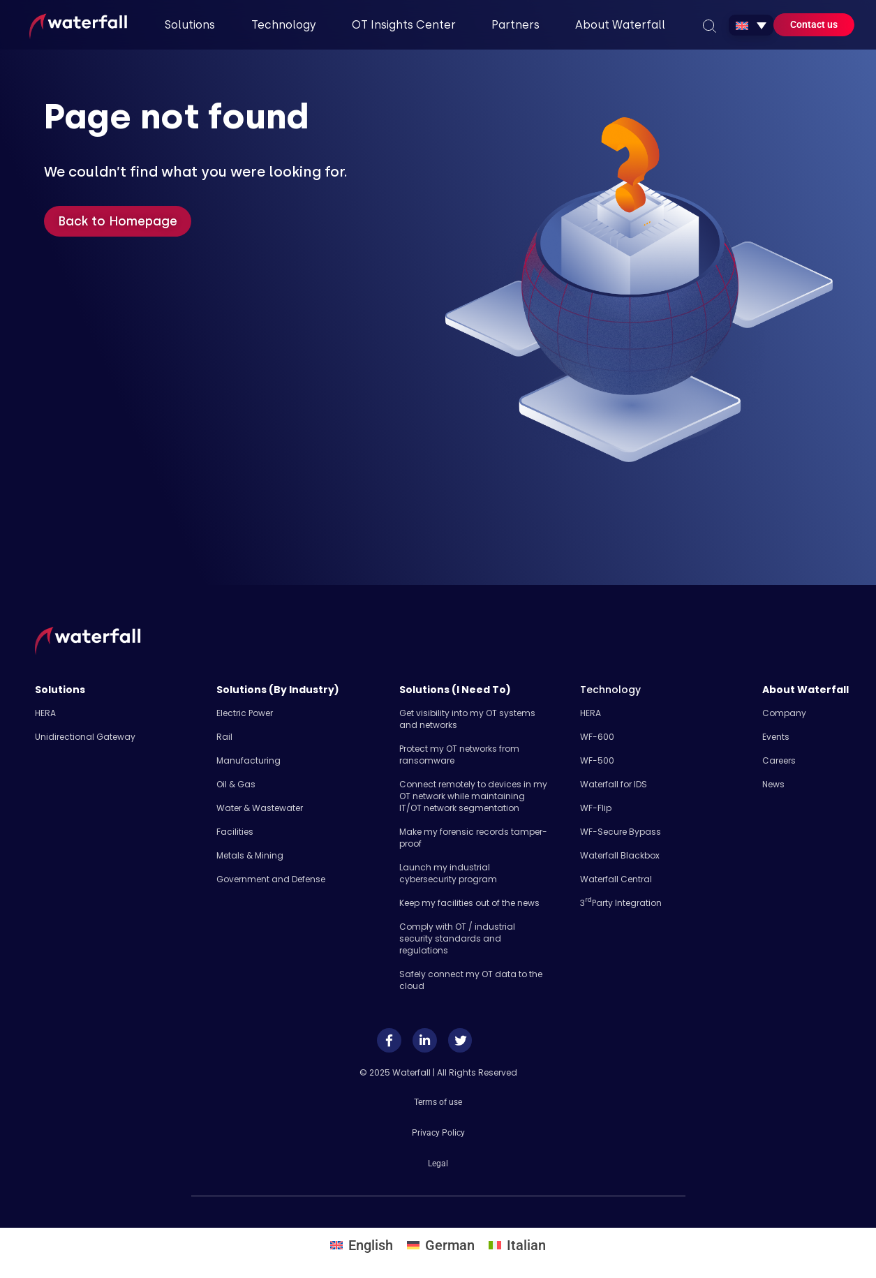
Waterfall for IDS (613, 784)
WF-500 (597, 760)
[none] (751, 25)
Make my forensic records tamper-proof (473, 837)
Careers (779, 760)
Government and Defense (270, 879)
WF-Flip (595, 808)
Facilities (234, 832)
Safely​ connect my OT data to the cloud (470, 980)
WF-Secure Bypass (620, 832)
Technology (610, 690)
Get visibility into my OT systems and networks (467, 719)
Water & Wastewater (259, 808)
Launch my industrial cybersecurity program (448, 873)
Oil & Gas (235, 784)
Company (784, 713)
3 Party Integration (621, 903)
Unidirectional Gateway (85, 737)
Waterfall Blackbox (620, 855)
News (773, 784)
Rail (224, 737)
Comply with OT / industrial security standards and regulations (457, 938)
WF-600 (597, 737)
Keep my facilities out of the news (469, 903)
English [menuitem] (370, 1240)
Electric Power (244, 713)
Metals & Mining (249, 855)
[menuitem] (751, 25)
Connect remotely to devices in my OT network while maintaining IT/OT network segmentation (473, 796)
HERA (45, 713)
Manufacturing (248, 760)
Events (775, 737)
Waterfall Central (616, 879)
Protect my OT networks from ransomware (459, 754)
